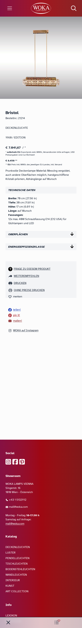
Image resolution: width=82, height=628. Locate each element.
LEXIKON (11, 615)
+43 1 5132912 (16, 500)
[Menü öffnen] (13, 8)
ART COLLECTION (17, 591)
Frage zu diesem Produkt (32, 269)
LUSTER (11, 552)
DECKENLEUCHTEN (18, 547)
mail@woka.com (17, 507)
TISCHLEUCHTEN (17, 563)
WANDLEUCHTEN (16, 575)
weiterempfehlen (26, 276)
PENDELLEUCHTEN (17, 558)
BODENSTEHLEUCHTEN (20, 569)
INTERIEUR (13, 580)
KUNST (10, 586)
